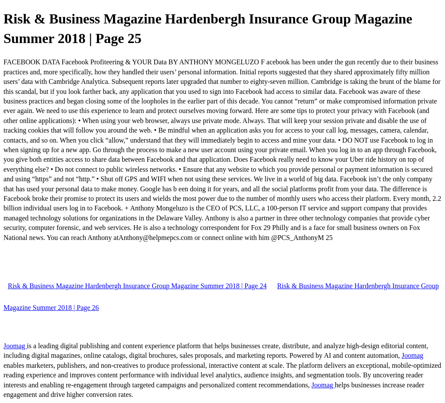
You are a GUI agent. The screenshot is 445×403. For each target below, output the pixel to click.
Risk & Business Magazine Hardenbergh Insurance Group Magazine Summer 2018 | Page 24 (137, 286)
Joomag (15, 346)
